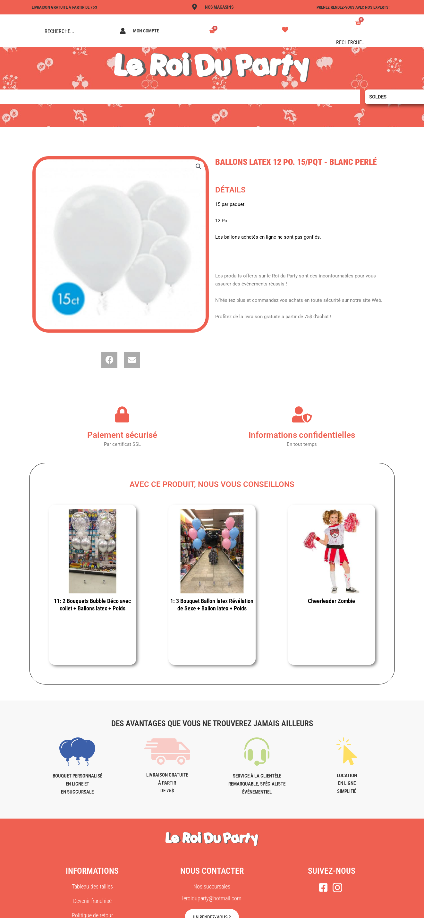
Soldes (377, 97)
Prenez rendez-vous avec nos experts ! (349, 7)
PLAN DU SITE (302, 911)
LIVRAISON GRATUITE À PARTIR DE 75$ (67, 7)
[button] (198, 167)
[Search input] (71, 31)
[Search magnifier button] (35, 31)
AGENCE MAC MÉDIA (259, 911)
